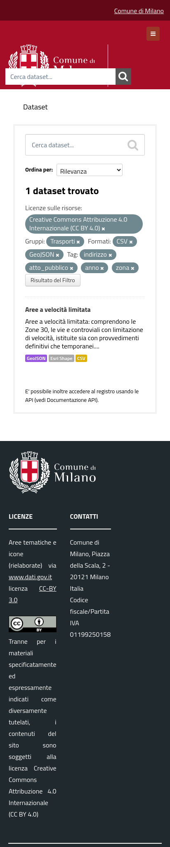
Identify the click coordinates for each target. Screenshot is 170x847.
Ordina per (38, 169)
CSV (81, 358)
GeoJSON (36, 358)
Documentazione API (71, 400)
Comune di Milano (139, 11)
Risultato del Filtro (53, 280)
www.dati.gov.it (30, 577)
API (29, 400)
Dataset (35, 106)
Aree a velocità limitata (58, 309)
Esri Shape (61, 358)
